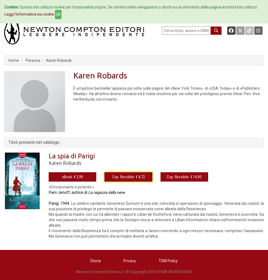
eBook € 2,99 (72, 177)
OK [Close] (58, 14)
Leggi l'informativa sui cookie (29, 14)
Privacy (129, 261)
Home (13, 60)
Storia (95, 261)
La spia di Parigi (72, 156)
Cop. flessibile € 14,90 (184, 177)
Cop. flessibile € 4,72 (128, 177)
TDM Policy (168, 261)
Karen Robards (59, 60)
